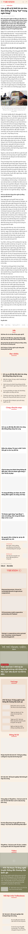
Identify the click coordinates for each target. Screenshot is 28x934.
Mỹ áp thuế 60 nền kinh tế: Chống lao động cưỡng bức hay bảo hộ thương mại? (13, 343)
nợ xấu (23, 325)
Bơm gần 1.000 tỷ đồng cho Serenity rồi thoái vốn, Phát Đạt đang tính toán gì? (13, 547)
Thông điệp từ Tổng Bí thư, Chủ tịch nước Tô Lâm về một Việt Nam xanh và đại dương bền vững (14, 800)
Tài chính (3, 5)
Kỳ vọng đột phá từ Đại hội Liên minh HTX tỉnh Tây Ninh (18, 920)
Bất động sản (9, 554)
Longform (22, 647)
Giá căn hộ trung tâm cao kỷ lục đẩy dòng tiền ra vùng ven (13, 557)
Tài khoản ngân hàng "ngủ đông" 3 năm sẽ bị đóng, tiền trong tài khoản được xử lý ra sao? (14, 396)
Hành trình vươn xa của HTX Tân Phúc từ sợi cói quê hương (18, 706)
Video (8, 647)
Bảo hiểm (10, 565)
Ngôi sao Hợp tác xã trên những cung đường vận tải (17, 727)
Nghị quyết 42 (16, 325)
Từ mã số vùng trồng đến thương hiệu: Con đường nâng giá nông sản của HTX (18, 928)
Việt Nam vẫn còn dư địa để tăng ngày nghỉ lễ (12, 334)
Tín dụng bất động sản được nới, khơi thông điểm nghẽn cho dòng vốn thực (14, 391)
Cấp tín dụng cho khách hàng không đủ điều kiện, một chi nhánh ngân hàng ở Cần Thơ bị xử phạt (15, 385)
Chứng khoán (9, 543)
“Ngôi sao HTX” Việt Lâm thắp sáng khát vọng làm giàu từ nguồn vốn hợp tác (18, 721)
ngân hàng (7, 325)
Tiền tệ (3, 565)
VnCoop (14, 682)
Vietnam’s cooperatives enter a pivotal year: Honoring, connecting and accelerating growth (14, 635)
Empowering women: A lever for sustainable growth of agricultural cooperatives (12, 591)
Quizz (14, 649)
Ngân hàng (9, 5)
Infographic (14, 647)
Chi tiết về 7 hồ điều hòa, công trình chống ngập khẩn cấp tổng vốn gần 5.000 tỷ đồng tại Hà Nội (13, 338)
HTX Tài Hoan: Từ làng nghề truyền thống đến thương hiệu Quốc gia (12, 348)
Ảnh (3, 647)
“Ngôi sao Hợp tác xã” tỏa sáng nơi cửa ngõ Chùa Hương (17, 714)
